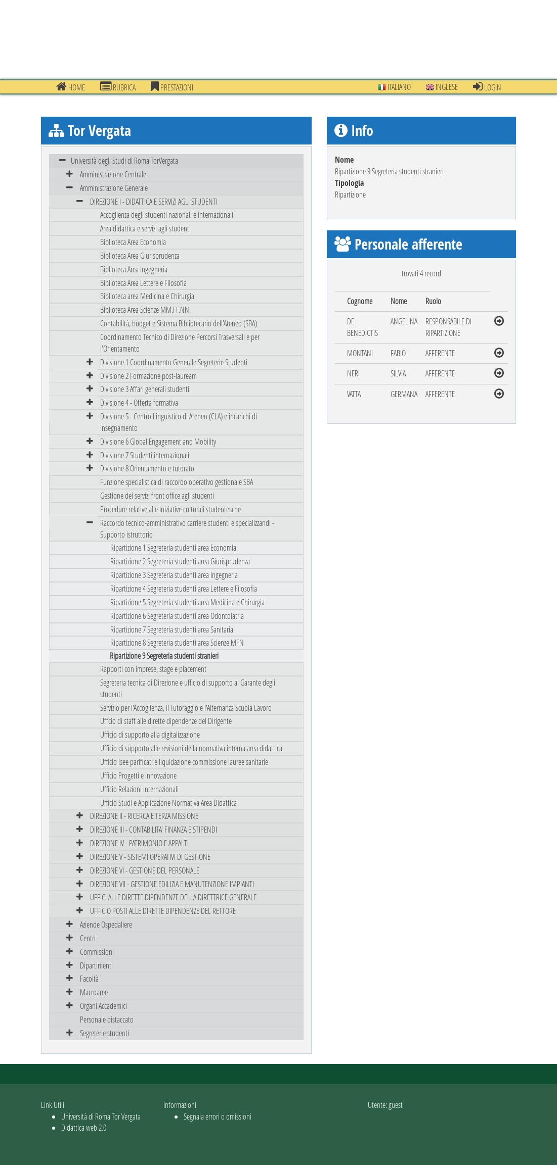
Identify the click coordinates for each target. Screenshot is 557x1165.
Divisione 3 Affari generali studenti (144, 388)
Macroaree (94, 992)
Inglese (442, 86)
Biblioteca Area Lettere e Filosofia (143, 282)
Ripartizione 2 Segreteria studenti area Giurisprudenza (180, 561)
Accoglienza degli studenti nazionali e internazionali (166, 214)
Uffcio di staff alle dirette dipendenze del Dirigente (166, 720)
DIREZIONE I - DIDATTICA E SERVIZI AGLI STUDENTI (154, 201)
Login (487, 86)
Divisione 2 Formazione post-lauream (148, 375)
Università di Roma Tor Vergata (101, 1116)
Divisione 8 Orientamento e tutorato (147, 468)
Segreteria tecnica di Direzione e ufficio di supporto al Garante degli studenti (187, 688)
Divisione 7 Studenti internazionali (144, 455)
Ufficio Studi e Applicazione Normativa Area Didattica (168, 802)
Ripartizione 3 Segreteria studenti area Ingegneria (174, 574)
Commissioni (97, 951)
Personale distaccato (107, 1019)
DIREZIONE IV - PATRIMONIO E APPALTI (139, 843)
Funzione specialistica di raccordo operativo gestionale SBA (176, 481)
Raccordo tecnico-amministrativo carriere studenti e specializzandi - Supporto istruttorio (187, 528)
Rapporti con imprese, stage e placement (153, 668)
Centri (88, 938)
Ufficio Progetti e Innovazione (138, 775)
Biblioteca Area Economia (133, 241)
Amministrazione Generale (114, 187)
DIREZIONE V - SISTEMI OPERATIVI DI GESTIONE (150, 856)
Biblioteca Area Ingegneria (133, 269)
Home (70, 86)
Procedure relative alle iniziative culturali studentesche (170, 509)
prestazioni (172, 86)
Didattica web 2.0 (83, 1127)
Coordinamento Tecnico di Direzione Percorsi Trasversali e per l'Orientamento (180, 342)
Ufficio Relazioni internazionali (139, 789)
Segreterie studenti (104, 1033)
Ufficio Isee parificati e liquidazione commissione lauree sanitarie (184, 761)
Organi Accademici (103, 1005)
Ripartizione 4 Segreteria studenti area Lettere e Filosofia (183, 588)
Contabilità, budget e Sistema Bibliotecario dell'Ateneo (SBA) (178, 323)
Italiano (394, 86)
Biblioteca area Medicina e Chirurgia (147, 295)
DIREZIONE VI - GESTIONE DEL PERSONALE (144, 870)
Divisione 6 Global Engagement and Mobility (158, 441)
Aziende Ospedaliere (106, 924)
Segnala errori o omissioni (217, 1116)
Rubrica (118, 86)
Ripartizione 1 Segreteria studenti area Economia (173, 547)
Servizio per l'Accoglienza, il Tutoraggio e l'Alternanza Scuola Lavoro (186, 707)
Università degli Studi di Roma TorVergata (124, 160)
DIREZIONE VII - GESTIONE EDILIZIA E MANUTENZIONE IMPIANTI (172, 884)
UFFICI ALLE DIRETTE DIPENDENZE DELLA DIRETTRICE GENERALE (173, 897)
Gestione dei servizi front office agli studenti (157, 495)
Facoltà (89, 978)
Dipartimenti (96, 965)
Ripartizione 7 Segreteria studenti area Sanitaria (171, 629)
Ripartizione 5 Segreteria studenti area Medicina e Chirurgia (187, 602)
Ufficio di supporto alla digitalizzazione (150, 734)
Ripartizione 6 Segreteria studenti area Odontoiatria (177, 615)
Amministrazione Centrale (113, 174)
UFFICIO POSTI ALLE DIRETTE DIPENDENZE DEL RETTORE (163, 910)
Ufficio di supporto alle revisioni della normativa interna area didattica (191, 748)
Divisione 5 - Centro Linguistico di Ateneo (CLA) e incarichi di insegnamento (178, 422)
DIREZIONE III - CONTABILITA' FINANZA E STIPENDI (153, 829)
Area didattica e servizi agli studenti (145, 228)
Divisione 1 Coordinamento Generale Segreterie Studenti (173, 362)
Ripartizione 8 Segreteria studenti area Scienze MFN (177, 642)
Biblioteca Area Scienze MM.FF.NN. (145, 309)
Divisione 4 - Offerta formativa (139, 402)
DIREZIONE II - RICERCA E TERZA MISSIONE (144, 815)
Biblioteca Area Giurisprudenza (140, 255)
